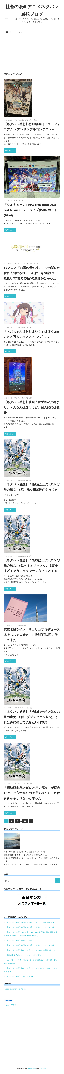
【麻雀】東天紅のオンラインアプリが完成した (25, 955)
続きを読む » (9, 150)
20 (25, 821)
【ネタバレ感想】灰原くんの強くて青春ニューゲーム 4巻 (30, 922)
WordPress (31, 1068)
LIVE (15, 200)
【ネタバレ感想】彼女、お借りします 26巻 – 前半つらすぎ (30, 950)
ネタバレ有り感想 (26, 120)
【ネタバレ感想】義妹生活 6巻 (19, 940)
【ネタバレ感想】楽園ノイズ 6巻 (20, 976)
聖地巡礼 (23, 625)
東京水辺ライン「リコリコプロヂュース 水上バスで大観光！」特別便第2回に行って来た (32, 635)
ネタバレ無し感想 (26, 327)
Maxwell (43, 1068)
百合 (35, 120)
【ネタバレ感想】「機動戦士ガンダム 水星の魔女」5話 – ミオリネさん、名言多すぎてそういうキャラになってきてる (32, 565)
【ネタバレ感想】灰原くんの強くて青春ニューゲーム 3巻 (30, 927)
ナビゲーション (15, 32)
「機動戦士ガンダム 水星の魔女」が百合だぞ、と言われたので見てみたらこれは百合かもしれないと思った (32, 793)
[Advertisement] (32, 52)
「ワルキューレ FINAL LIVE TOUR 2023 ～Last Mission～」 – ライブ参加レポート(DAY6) (32, 210)
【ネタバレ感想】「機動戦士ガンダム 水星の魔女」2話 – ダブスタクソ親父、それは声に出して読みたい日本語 (32, 717)
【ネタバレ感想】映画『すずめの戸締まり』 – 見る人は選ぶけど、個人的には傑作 (32, 407)
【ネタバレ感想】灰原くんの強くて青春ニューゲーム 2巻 (30, 945)
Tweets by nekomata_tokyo (15, 988)
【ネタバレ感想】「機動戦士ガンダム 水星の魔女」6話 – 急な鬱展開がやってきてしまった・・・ (32, 489)
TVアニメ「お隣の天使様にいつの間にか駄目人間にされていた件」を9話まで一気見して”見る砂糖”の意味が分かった (32, 273)
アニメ (16, 120)
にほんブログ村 (10, 1004)
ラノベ (36, 263)
